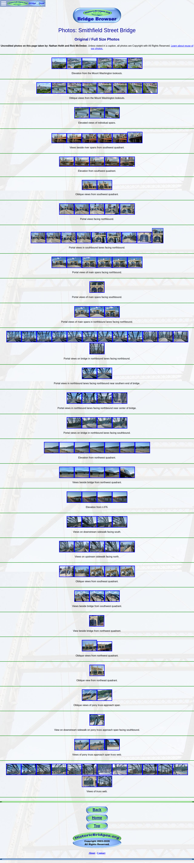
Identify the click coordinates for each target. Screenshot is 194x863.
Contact (101, 853)
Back (97, 810)
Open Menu (3, 3)
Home (97, 818)
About (92, 853)
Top (97, 826)
